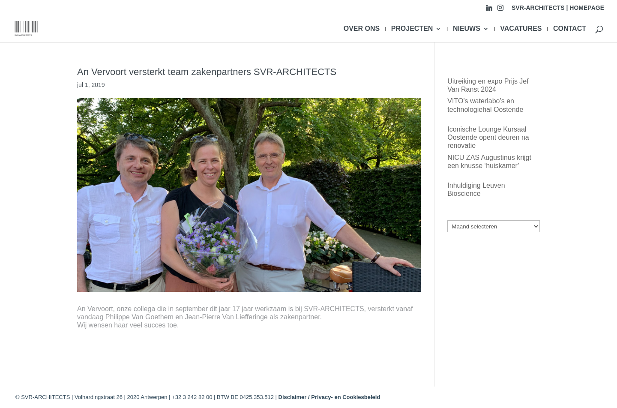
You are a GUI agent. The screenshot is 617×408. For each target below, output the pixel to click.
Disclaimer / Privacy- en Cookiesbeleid (329, 397)
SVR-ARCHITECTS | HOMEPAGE (558, 8)
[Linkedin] (489, 10)
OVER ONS (362, 29)
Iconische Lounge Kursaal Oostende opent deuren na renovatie (488, 137)
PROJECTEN (412, 29)
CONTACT (569, 29)
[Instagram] (500, 10)
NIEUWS (466, 29)
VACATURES (521, 29)
